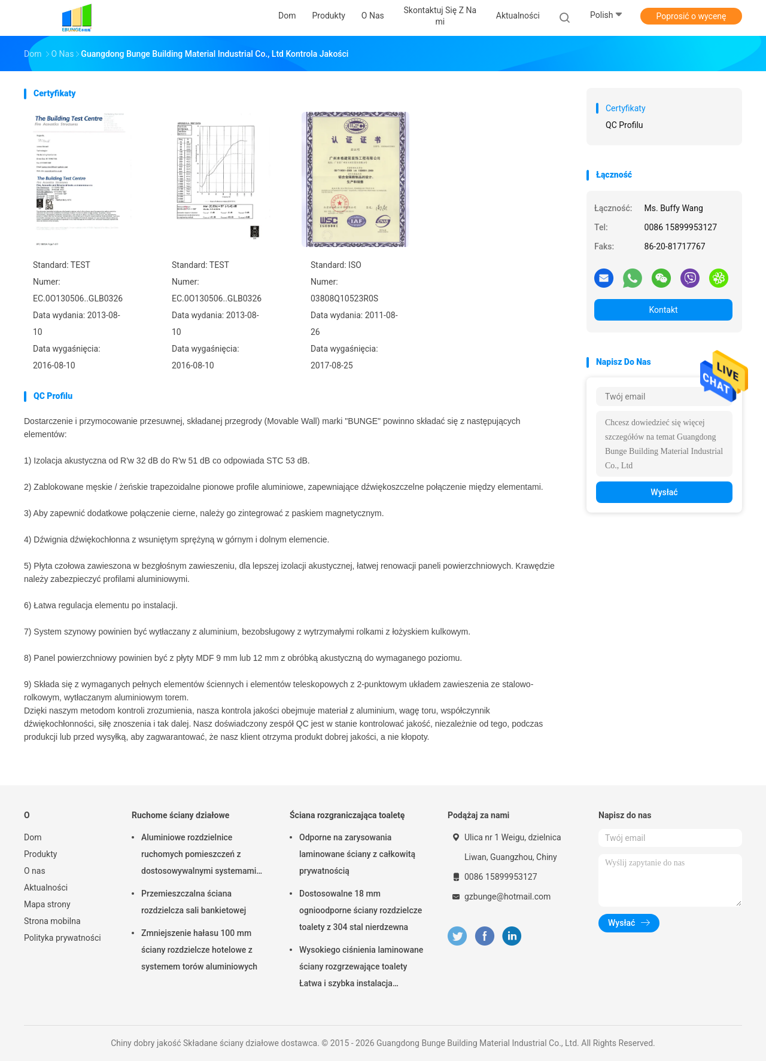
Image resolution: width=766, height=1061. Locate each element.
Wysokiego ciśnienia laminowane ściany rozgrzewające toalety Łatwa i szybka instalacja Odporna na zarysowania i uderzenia (361, 968)
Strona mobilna (52, 921)
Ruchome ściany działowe (180, 815)
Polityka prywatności (62, 938)
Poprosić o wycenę (691, 16)
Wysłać (664, 492)
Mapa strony (47, 904)
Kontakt (663, 310)
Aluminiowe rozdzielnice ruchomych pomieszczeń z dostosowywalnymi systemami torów (198, 856)
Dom (32, 837)
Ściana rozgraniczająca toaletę (347, 815)
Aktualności (46, 887)
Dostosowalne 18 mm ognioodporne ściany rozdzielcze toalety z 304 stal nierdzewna (360, 910)
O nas (34, 871)
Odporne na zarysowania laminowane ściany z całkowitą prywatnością (357, 854)
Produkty (40, 854)
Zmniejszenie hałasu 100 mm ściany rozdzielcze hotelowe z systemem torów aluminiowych (199, 949)
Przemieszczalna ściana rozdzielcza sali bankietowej (193, 902)
